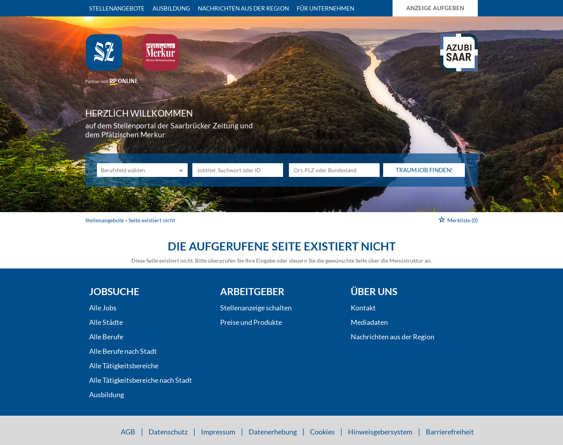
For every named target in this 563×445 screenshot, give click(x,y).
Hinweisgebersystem (380, 431)
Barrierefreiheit (450, 431)
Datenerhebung (273, 431)
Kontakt (363, 307)
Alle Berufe (106, 336)
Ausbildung (171, 8)
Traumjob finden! (424, 169)
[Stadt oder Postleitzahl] (334, 170)
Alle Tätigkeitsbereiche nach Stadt (140, 380)
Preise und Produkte (251, 322)
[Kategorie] (134, 170)
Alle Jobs (103, 307)
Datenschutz (168, 431)
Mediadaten (369, 322)
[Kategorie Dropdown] (180, 170)
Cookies (322, 431)
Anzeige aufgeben (435, 7)
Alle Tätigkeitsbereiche (123, 365)
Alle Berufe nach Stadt (123, 351)
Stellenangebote (117, 8)
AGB (128, 431)
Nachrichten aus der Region (243, 8)
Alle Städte (106, 322)
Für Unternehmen (325, 8)
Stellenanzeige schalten (256, 307)
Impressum (218, 431)
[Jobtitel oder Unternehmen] (237, 170)
